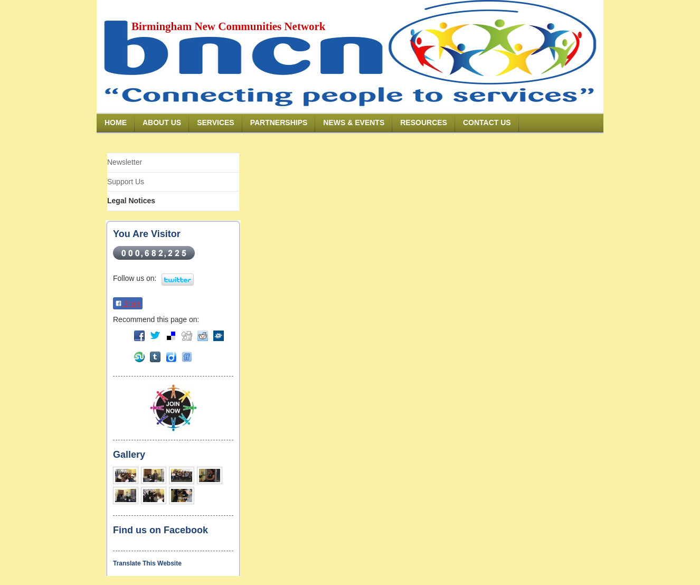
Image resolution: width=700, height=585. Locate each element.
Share (127, 303)
